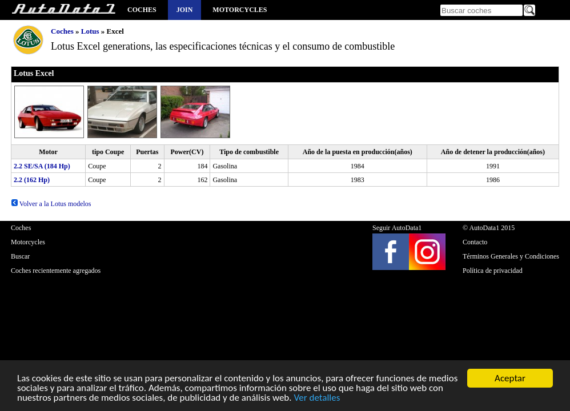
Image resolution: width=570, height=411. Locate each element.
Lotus (90, 31)
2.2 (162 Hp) (32, 180)
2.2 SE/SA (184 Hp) (42, 166)
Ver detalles (317, 399)
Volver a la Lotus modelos (51, 204)
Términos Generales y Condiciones (511, 256)
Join (184, 10)
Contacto (475, 242)
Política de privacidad (493, 271)
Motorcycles (239, 10)
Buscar (20, 256)
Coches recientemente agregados (56, 271)
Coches (141, 10)
